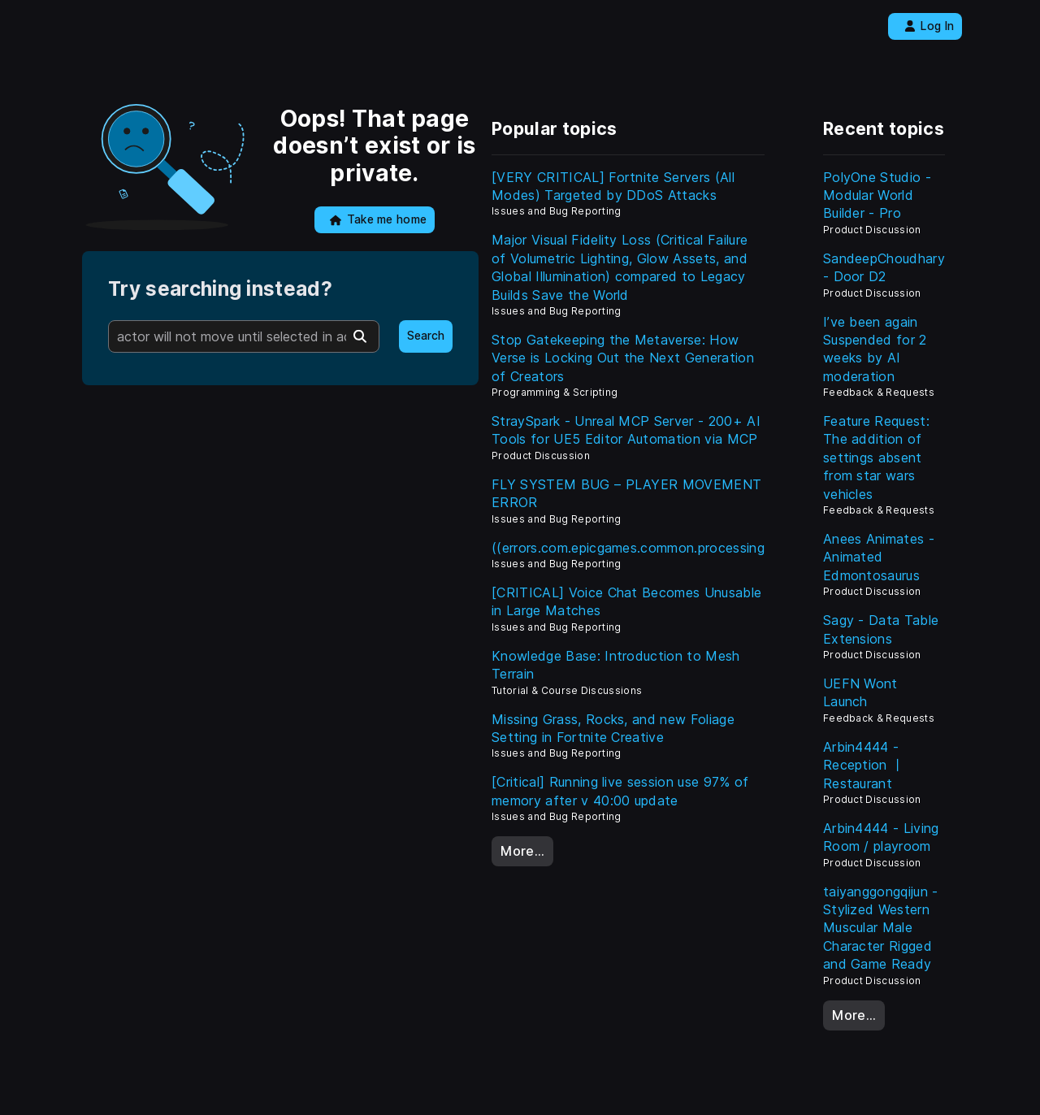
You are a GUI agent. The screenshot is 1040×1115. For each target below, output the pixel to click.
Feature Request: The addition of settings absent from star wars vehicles (876, 457)
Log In (929, 26)
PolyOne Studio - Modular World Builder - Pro (877, 195)
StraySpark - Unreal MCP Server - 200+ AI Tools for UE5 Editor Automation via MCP (626, 430)
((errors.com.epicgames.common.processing (628, 548)
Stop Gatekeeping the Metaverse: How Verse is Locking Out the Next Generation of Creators (623, 358)
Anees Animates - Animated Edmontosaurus (878, 557)
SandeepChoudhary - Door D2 (884, 267)
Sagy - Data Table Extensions (880, 629)
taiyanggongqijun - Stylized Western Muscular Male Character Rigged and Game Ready (880, 928)
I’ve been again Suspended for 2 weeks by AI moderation (875, 349)
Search (425, 335)
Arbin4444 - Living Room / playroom (881, 837)
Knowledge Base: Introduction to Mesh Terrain (616, 665)
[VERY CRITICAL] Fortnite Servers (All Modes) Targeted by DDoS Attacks (613, 186)
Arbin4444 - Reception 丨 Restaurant (864, 765)
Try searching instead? (220, 289)
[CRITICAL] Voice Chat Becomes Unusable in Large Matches (626, 601)
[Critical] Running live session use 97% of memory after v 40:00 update (620, 791)
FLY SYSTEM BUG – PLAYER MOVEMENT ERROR (626, 493)
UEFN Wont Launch (860, 692)
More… (522, 851)
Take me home (378, 219)
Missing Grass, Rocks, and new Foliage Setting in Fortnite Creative (613, 728)
